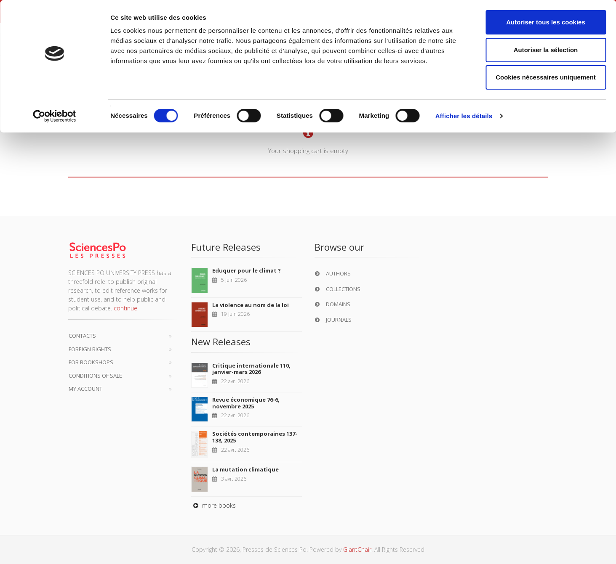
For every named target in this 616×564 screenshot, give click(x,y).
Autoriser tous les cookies (545, 22)
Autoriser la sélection (546, 49)
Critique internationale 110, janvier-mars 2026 (251, 369)
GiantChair (357, 549)
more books (213, 505)
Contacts (82, 335)
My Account (85, 388)
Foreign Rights (90, 349)
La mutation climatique (245, 469)
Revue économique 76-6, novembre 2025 (246, 403)
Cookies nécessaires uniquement (546, 77)
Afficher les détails (463, 115)
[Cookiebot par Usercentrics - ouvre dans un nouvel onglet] (54, 116)
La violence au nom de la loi (250, 305)
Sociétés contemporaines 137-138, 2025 (254, 437)
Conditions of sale (95, 375)
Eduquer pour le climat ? (246, 270)
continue (125, 308)
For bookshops (91, 362)
